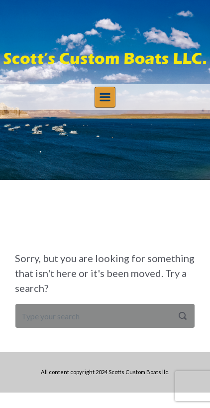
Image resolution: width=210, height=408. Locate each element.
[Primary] (105, 97)
